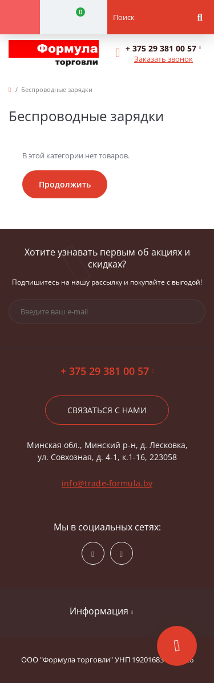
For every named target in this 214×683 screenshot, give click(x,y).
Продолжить (65, 184)
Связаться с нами (107, 410)
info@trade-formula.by (107, 483)
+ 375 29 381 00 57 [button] (107, 371)
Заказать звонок (163, 59)
